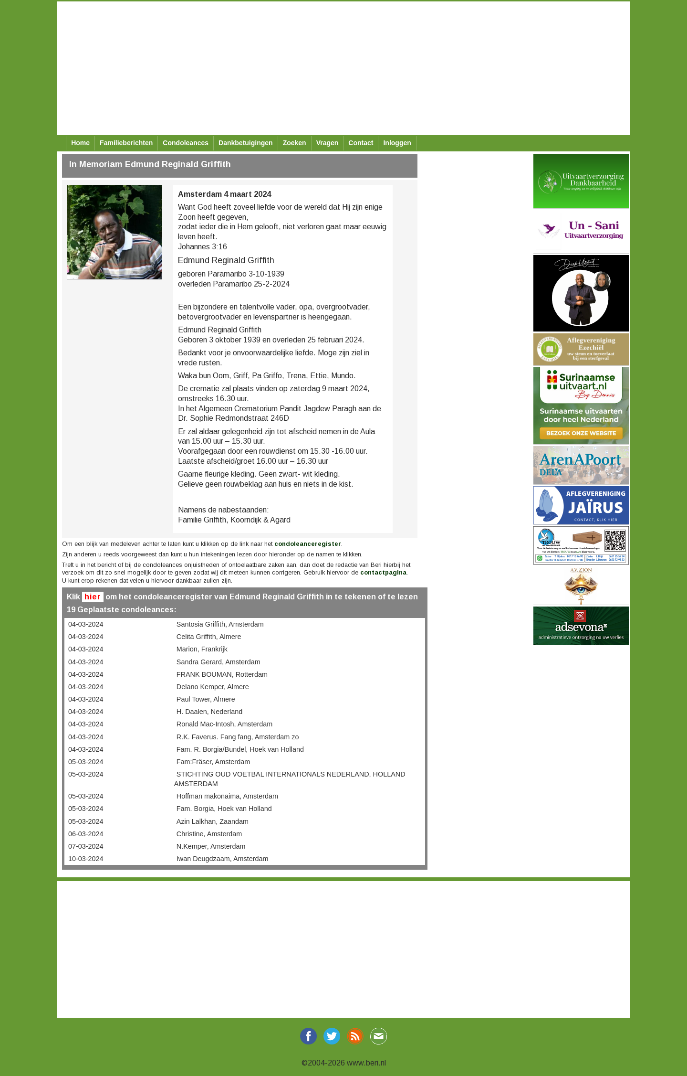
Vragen (327, 143)
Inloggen (397, 143)
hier (92, 597)
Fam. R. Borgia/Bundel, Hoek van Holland (240, 749)
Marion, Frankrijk (202, 649)
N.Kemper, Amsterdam (211, 846)
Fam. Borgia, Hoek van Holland (224, 808)
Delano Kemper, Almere (213, 687)
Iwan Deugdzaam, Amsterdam (223, 859)
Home (80, 143)
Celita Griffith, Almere (209, 636)
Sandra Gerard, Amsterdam (218, 662)
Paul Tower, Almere (206, 699)
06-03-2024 (86, 834)
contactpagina (383, 572)
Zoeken (294, 143)
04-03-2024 (86, 624)
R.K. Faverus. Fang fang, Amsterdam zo (238, 737)
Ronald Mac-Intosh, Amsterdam (225, 724)
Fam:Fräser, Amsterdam (213, 762)
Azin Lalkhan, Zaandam (213, 821)
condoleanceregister (307, 543)
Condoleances (185, 143)
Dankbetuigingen (246, 143)
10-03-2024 (86, 859)
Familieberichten (126, 143)
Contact (360, 143)
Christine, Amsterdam (209, 834)
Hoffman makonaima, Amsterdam (227, 796)
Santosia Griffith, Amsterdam (220, 624)
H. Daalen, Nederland (209, 711)
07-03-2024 (86, 846)
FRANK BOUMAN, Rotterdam (222, 674)
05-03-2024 (86, 762)
